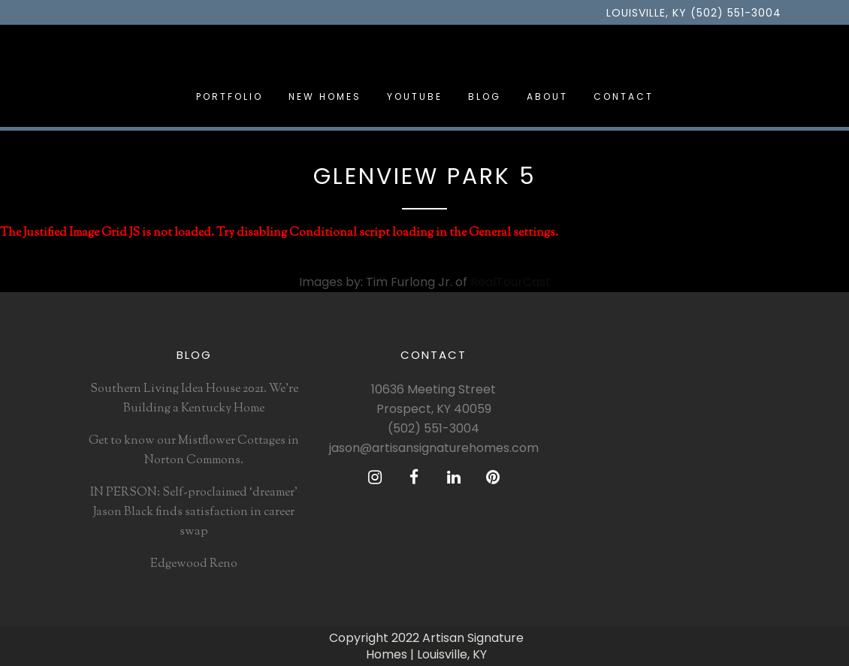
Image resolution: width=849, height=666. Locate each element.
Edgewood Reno (193, 564)
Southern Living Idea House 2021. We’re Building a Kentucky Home (194, 399)
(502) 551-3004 (433, 428)
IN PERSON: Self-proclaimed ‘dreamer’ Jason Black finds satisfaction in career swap (194, 512)
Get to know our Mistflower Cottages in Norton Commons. (194, 450)
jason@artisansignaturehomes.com (434, 448)
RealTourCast (510, 282)
